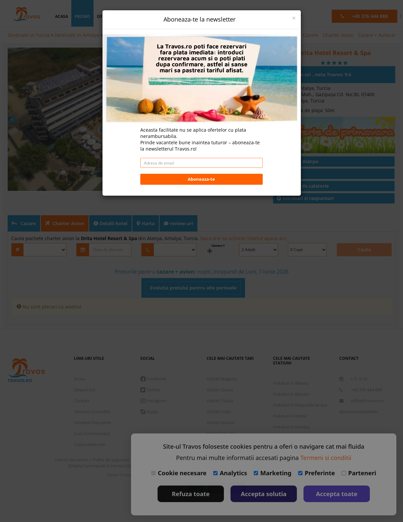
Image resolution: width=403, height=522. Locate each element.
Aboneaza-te (201, 141)
